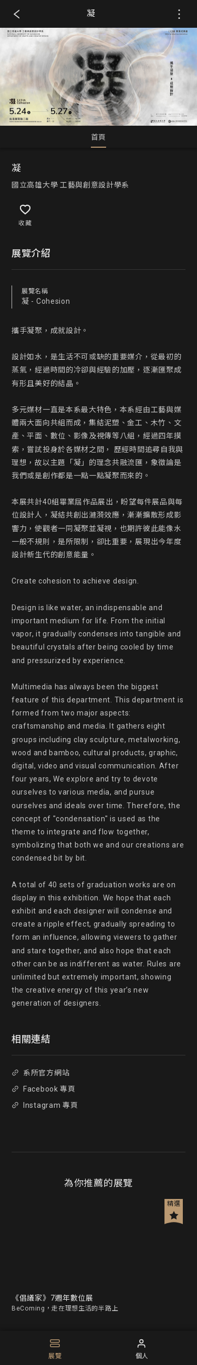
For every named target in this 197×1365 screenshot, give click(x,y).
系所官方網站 (40, 1073)
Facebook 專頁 (43, 1089)
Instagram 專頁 (45, 1105)
